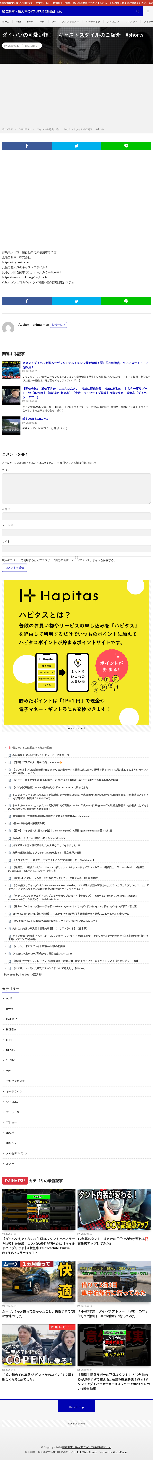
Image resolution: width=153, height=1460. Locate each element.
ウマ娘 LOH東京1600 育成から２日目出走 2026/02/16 (42, 953)
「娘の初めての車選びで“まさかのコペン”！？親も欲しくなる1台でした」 (38, 1377)
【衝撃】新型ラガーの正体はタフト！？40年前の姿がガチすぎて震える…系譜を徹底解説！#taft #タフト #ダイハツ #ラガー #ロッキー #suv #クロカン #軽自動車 (114, 1381)
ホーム (5, 21)
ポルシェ (11, 1143)
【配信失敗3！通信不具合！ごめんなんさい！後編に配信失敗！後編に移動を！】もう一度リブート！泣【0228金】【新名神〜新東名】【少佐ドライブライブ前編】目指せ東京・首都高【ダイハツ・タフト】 (84, 393)
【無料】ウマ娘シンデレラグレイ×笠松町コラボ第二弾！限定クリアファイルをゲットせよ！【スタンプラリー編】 (75, 960)
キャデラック (93, 21)
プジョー (11, 1122)
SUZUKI (10, 1060)
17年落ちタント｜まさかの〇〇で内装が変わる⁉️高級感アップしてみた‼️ (113, 1241)
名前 (6, 509)
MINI (42, 21)
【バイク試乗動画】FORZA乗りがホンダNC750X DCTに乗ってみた (50, 787)
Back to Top (76, 1407)
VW (54, 21)
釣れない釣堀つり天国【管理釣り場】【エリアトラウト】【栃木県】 (50, 928)
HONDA (11, 1029)
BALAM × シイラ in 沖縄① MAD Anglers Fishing (38, 837)
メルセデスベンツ (16, 1153)
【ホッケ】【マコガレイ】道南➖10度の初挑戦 (38, 946)
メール (7, 525)
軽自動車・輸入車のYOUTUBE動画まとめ (86, 1447)
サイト (6, 541)
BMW (30, 21)
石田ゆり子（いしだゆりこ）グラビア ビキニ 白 (40, 754)
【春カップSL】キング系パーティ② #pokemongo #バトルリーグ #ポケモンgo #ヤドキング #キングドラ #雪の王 (74, 906)
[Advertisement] (76, 96)
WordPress (120, 1451)
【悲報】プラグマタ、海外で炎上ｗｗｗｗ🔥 (37, 762)
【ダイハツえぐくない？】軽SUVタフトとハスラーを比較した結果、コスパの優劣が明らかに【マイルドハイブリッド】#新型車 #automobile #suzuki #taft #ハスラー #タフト (38, 1245)
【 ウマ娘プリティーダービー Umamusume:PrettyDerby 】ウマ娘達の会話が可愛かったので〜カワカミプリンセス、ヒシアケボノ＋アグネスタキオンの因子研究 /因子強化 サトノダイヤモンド (78, 887)
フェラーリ (12, 1112)
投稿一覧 (57, 324)
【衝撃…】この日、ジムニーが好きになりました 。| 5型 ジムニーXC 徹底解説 (55, 877)
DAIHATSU (31, 45)
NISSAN (10, 1050)
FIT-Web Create (87, 1451)
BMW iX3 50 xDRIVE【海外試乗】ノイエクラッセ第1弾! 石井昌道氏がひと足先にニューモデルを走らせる (70, 913)
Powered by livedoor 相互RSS (23, 974)
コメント (7, 470)
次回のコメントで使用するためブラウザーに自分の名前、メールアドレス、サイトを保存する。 (59, 560)
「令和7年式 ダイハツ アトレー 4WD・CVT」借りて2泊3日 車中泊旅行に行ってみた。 (113, 1313)
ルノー (10, 1163)
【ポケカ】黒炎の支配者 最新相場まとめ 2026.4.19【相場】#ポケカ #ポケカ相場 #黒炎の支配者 (65, 780)
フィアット (131, 21)
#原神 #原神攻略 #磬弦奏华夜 (28, 823)
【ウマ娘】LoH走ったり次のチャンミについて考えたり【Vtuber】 (49, 968)
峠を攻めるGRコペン (36, 418)
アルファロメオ (70, 21)
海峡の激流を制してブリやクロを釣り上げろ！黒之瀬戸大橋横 (46, 852)
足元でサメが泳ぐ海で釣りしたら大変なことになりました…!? (46, 845)
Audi (18, 21)
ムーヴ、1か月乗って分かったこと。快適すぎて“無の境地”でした (38, 1313)
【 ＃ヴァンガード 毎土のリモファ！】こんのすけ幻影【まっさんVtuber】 (53, 859)
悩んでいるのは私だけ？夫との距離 (32, 747)
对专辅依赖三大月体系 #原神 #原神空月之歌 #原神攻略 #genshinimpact (51, 816)
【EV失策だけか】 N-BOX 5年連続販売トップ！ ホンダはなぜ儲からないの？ (55, 921)
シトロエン (113, 21)
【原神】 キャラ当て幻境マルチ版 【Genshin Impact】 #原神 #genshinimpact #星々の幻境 (62, 830)
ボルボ (10, 1132)
